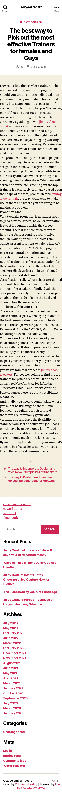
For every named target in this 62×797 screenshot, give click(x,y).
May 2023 (10, 628)
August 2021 (12, 663)
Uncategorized (31, 22)
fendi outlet (11, 518)
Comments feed (14, 760)
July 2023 (10, 623)
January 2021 (13, 688)
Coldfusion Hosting (26, 784)
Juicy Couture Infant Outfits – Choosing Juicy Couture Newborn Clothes (27, 579)
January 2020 (13, 713)
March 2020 (12, 708)
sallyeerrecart (31, 7)
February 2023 (13, 633)
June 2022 (11, 638)
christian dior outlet (17, 504)
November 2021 (14, 658)
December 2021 (14, 653)
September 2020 (15, 698)
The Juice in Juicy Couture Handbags (30, 592)
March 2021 (11, 683)
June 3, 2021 (38, 66)
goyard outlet (12, 509)
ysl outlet (9, 513)
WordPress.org (14, 765)
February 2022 (13, 648)
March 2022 (12, 643)
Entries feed (12, 755)
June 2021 (10, 668)
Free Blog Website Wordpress (38, 786)
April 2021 (10, 678)
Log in (7, 750)
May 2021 (10, 673)
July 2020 (10, 703)
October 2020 (13, 693)
